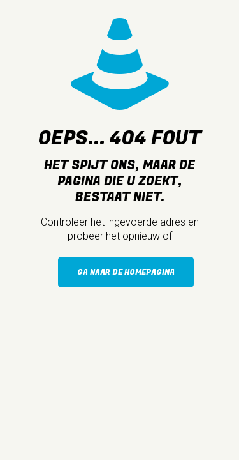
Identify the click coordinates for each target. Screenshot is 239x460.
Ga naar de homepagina (126, 272)
